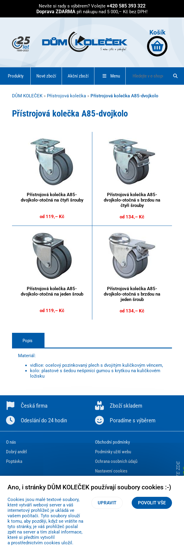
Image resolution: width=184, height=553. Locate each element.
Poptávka (14, 461)
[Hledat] (175, 76)
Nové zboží (46, 76)
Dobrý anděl (16, 451)
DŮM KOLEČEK (27, 96)
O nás (11, 442)
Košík (157, 42)
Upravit (107, 503)
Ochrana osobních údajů (116, 461)
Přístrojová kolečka (66, 96)
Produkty (15, 76)
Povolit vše (152, 503)
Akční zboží (78, 76)
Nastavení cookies (111, 471)
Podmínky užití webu (113, 451)
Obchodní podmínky (112, 442)
